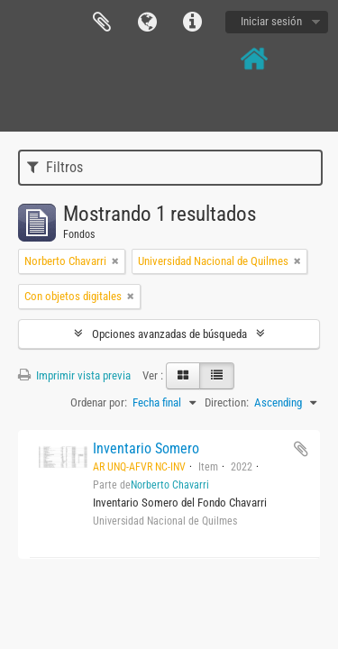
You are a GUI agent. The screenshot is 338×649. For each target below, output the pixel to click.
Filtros (55, 167)
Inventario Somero (146, 448)
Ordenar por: (98, 402)
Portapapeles (101, 22)
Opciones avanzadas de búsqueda (169, 334)
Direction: (227, 402)
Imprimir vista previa (74, 375)
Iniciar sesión (271, 21)
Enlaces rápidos (192, 22)
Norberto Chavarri (170, 485)
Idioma (146, 22)
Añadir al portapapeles (301, 449)
